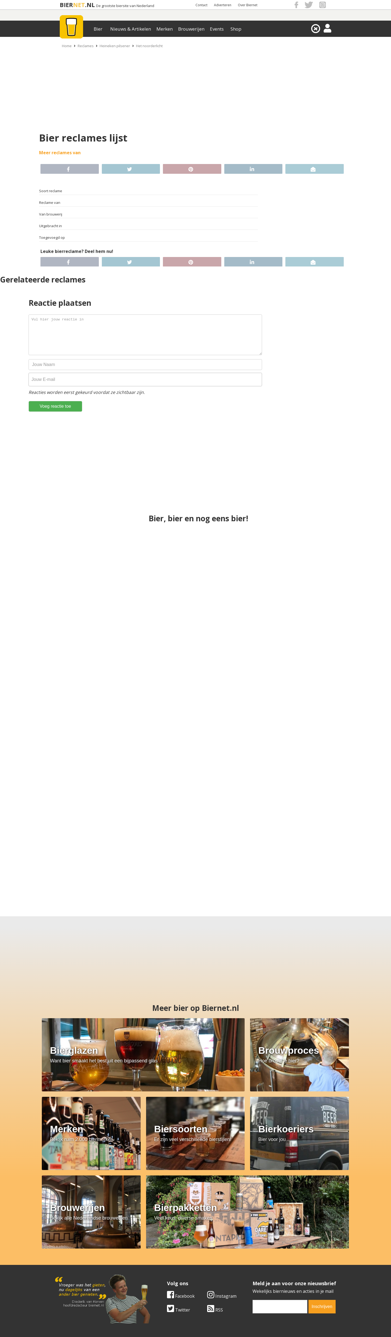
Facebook (181, 1200)
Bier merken (160, 1252)
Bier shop (158, 1270)
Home (67, 45)
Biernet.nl (163, 1326)
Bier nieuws (160, 1264)
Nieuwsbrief (255, 1276)
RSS (215, 1214)
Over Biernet (247, 5)
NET (79, 5)
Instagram (222, 1200)
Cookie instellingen (72, 1276)
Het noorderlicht (149, 45)
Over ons (62, 1252)
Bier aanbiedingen (166, 1258)
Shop (236, 29)
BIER (66, 5)
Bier (98, 29)
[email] (280, 1210)
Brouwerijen (191, 29)
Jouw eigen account (263, 1270)
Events (217, 29)
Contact (201, 5)
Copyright (253, 1258)
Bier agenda (160, 1276)
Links (248, 1264)
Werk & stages (68, 1264)
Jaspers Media (223, 1326)
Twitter (178, 1214)
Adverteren (222, 5)
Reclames (86, 45)
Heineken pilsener (115, 45)
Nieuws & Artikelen (130, 29)
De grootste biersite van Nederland (125, 6)
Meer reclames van (60, 153)
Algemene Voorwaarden (267, 1252)
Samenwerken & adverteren (81, 1270)
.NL (90, 5)
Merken (164, 29)
